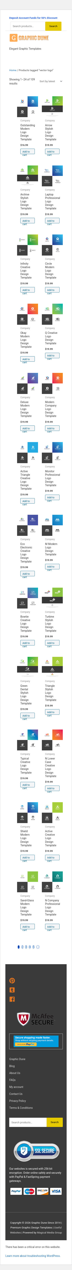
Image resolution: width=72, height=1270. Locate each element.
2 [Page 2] (22, 947)
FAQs (12, 1080)
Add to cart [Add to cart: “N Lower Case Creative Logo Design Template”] (51, 789)
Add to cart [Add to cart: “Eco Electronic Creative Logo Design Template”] (26, 574)
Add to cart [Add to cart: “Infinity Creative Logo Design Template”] (26, 291)
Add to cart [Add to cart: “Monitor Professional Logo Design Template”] (51, 498)
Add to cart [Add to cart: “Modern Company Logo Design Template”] (51, 429)
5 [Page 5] (33, 947)
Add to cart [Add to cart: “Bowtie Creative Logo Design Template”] (26, 644)
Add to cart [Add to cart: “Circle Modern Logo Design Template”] (51, 291)
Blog (12, 1066)
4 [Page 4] (30, 947)
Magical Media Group (49, 1232)
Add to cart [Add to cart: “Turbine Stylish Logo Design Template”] (51, 644)
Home (12, 70)
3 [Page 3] (26, 947)
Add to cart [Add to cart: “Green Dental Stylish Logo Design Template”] (26, 716)
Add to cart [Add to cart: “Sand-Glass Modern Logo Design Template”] (26, 927)
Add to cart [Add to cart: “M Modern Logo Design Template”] (51, 567)
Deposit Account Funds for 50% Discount (33, 17)
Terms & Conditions (21, 1107)
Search (53, 26)
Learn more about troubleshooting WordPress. (32, 1255)
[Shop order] (50, 81)
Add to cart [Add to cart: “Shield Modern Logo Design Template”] (26, 858)
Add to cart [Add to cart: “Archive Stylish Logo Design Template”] (26, 221)
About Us (14, 1073)
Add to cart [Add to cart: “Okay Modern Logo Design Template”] (26, 360)
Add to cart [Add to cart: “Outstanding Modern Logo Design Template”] (26, 152)
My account (16, 1086)
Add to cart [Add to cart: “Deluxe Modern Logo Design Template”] (26, 429)
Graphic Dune (17, 1059)
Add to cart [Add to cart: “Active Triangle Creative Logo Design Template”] (26, 502)
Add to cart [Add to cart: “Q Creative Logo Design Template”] (51, 356)
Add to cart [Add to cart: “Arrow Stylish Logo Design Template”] (51, 152)
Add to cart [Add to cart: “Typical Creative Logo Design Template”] (26, 785)
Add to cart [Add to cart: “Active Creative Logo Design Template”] (51, 858)
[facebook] (36, 1000)
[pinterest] (36, 981)
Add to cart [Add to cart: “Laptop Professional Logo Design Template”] (51, 221)
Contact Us (15, 1093)
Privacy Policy (17, 1100)
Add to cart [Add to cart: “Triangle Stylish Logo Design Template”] (51, 713)
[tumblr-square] (36, 990)
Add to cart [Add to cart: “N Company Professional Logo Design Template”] (51, 927)
